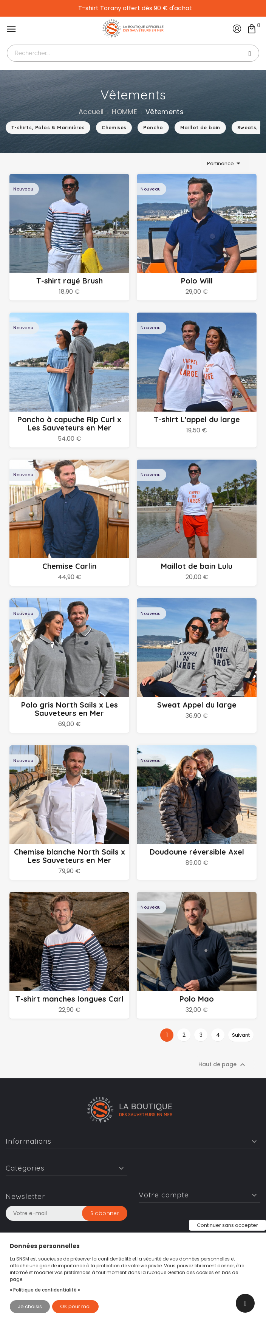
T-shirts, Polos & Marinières (48, 127)
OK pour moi (75, 1306)
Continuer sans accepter (227, 1225)
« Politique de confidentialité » (45, 1290)
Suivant (241, 1067)
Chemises (114, 127)
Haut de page (222, 1097)
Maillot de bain (200, 127)
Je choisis (30, 1306)
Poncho (153, 127)
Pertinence (225, 163)
